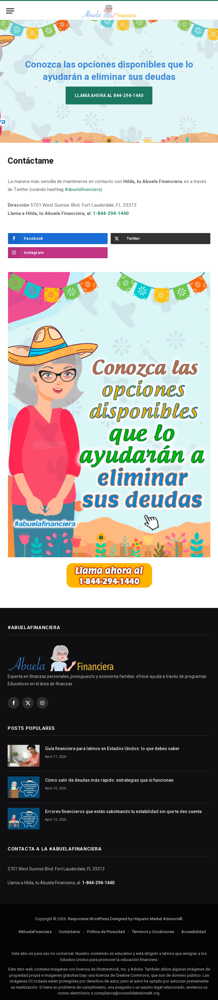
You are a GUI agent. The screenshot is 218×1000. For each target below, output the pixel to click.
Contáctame (69, 931)
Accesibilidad (193, 931)
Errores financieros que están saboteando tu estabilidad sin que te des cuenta (123, 811)
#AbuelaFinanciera (35, 931)
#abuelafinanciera (83, 189)
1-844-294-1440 (111, 213)
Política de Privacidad (106, 931)
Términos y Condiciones (153, 931)
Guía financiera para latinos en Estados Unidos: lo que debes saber (112, 748)
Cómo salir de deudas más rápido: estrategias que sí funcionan (109, 780)
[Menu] (10, 11)
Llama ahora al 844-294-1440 (109, 95)
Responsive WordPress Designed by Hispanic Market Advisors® (125, 918)
